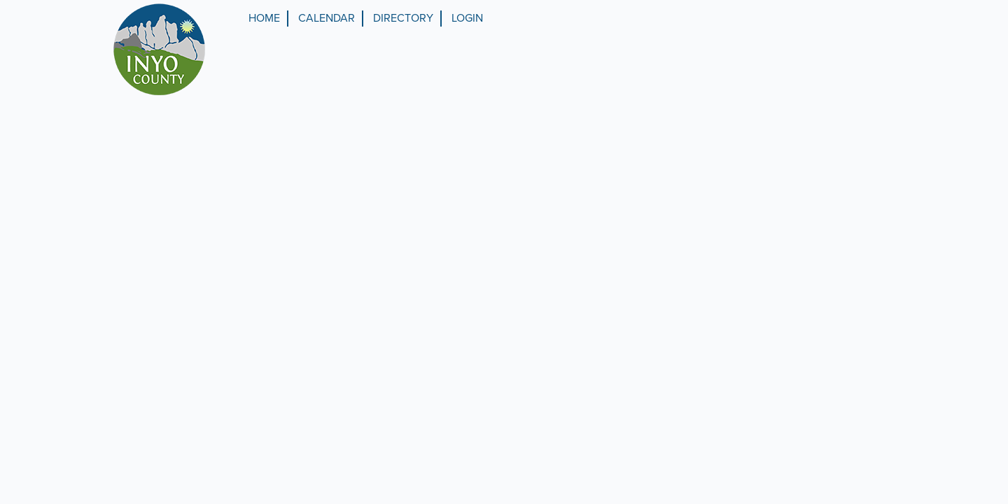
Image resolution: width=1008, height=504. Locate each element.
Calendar (326, 18)
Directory (403, 18)
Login (467, 18)
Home (264, 18)
